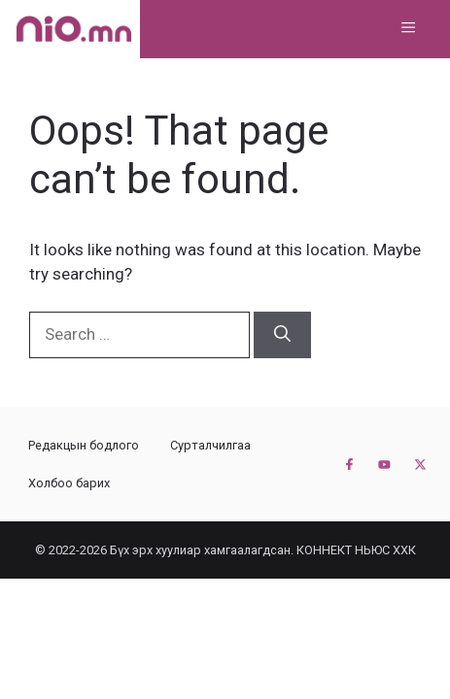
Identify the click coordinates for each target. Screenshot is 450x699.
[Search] (282, 335)
